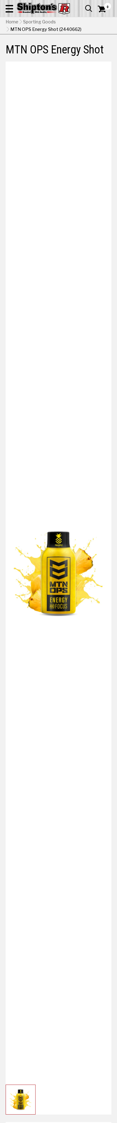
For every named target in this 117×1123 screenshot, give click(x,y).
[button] (9, 8)
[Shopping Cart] (104, 9)
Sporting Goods (39, 21)
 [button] (88, 8)
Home (12, 21)
